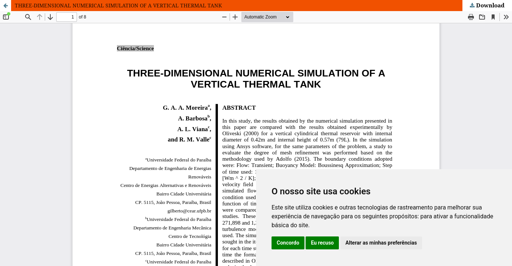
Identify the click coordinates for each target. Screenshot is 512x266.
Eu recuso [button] (322, 243)
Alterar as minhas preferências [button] (381, 243)
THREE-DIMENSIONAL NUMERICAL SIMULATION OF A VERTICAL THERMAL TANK (118, 5)
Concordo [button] (288, 243)
